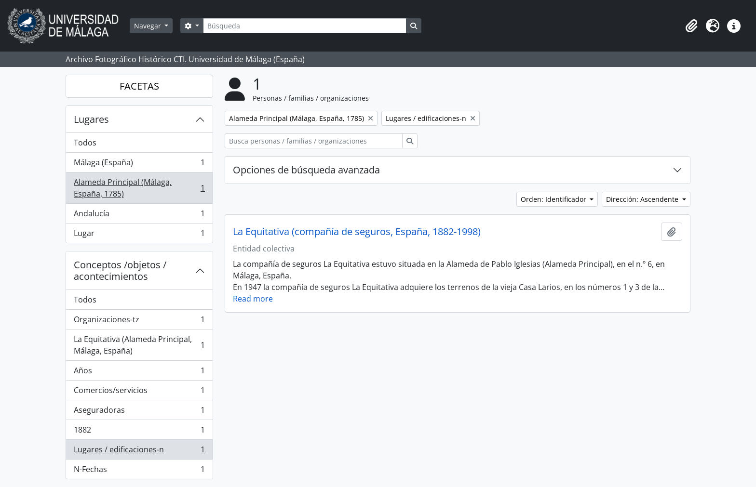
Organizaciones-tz (139, 321)
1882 (139, 432)
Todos (85, 142)
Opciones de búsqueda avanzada (306, 169)
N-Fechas (139, 471)
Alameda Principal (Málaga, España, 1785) (139, 188)
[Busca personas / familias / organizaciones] (314, 140)
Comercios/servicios (139, 392)
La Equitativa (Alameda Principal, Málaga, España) (139, 345)
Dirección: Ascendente (643, 199)
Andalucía (139, 216)
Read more (253, 298)
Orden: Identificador (554, 199)
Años (139, 373)
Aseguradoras (139, 412)
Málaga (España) (139, 164)
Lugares (91, 119)
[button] (691, 26)
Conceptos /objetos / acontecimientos (120, 270)
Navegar (148, 25)
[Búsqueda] (304, 25)
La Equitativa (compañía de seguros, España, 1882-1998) (357, 231)
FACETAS (139, 85)
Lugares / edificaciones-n (139, 452)
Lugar (139, 235)
